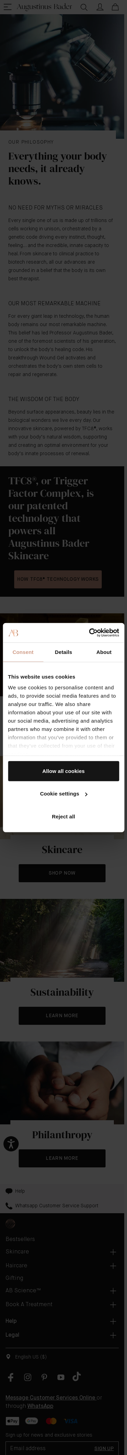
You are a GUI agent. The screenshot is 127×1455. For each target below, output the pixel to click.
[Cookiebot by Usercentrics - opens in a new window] (90, 632)
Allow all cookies (63, 771)
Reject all (63, 816)
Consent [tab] (23, 652)
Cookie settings (64, 794)
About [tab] (104, 652)
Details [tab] (63, 652)
